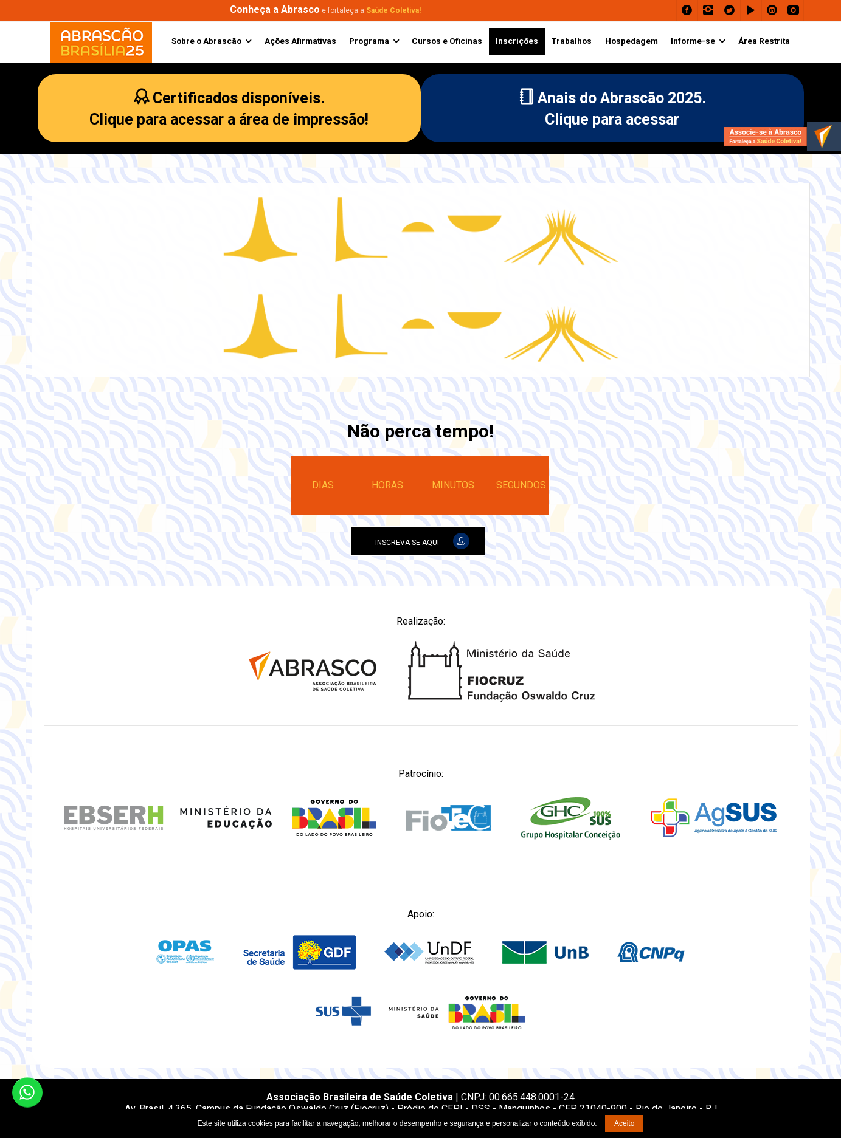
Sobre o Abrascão (206, 41)
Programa (369, 41)
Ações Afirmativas (300, 41)
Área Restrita (764, 41)
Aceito (624, 1123)
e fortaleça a (325, 10)
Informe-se (693, 41)
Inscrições (517, 41)
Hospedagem (631, 41)
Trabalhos (572, 41)
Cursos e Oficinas (447, 41)
